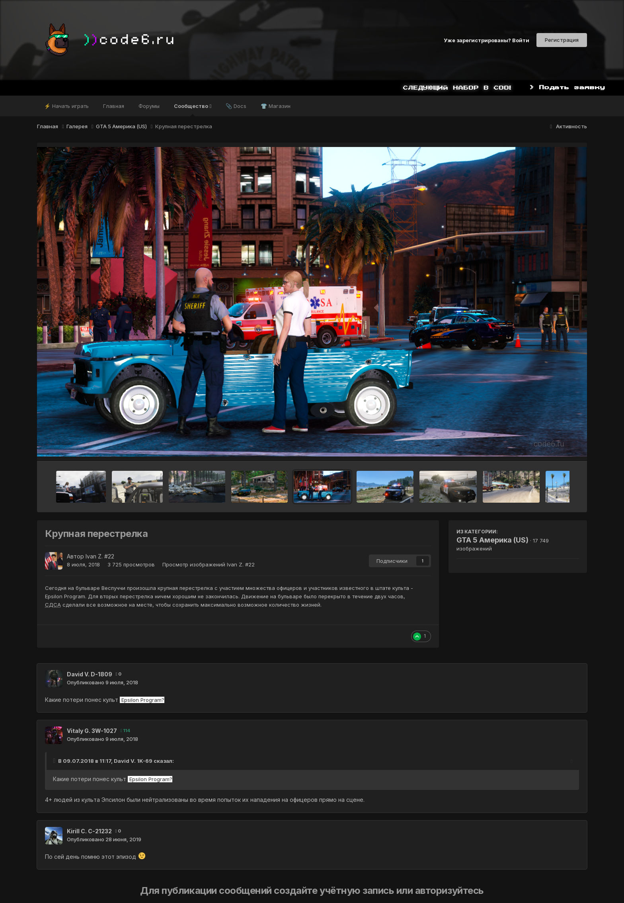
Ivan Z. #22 (100, 556)
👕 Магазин (276, 106)
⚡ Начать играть (66, 106)
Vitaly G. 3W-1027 (92, 730)
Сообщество (192, 109)
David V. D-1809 (89, 674)
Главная (113, 106)
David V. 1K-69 (133, 761)
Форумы (149, 106)
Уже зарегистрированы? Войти (486, 40)
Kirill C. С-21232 (89, 831)
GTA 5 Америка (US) (492, 540)
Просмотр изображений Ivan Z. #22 (208, 564)
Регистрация (562, 40)
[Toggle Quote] (55, 761)
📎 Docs (236, 106)
